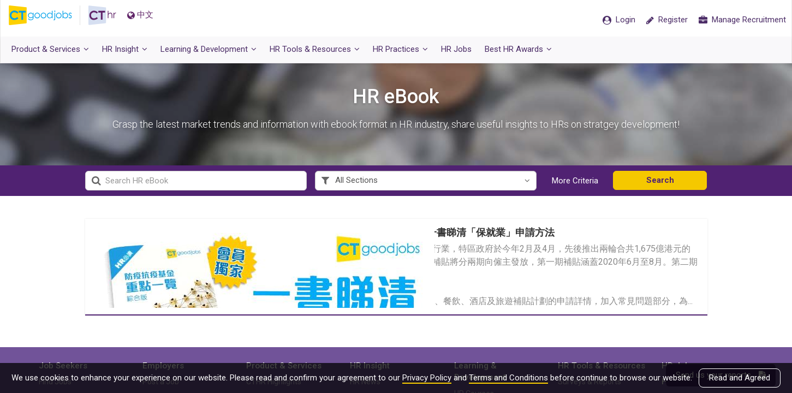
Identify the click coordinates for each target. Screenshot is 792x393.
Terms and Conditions (508, 378)
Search (660, 180)
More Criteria (575, 181)
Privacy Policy (426, 378)
